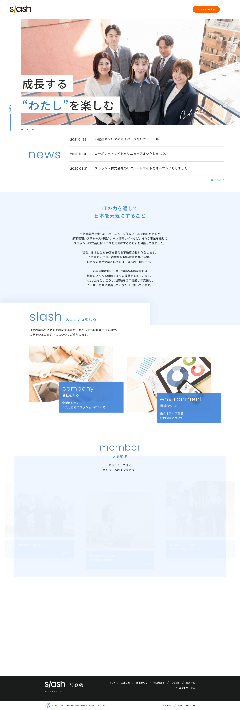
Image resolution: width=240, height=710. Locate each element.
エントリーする (206, 9)
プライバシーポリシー (186, 705)
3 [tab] (33, 129)
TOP (112, 682)
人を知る (175, 682)
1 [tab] (22, 129)
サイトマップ (168, 705)
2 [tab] (28, 129)
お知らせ (125, 682)
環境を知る (159, 682)
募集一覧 (190, 682)
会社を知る (141, 682)
